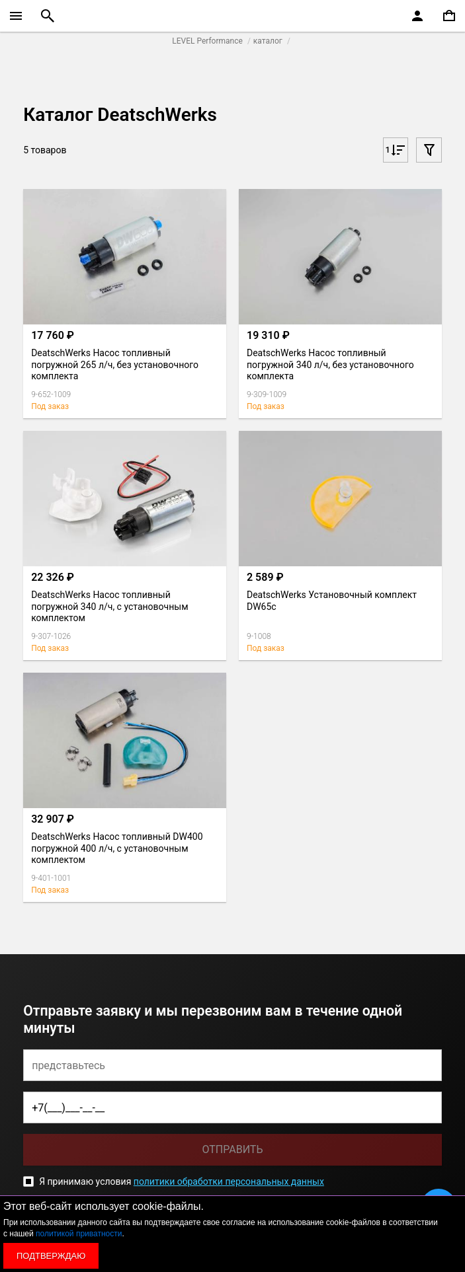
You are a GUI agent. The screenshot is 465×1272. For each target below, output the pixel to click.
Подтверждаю (51, 1256)
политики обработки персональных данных (229, 1181)
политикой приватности (79, 1233)
